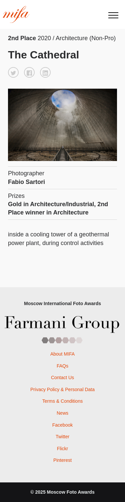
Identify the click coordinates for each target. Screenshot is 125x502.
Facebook (62, 425)
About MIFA (62, 354)
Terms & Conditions (62, 401)
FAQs (62, 366)
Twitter (62, 436)
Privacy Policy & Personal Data (62, 389)
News (62, 413)
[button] (13, 72)
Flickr (62, 448)
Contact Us (62, 377)
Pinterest (62, 460)
